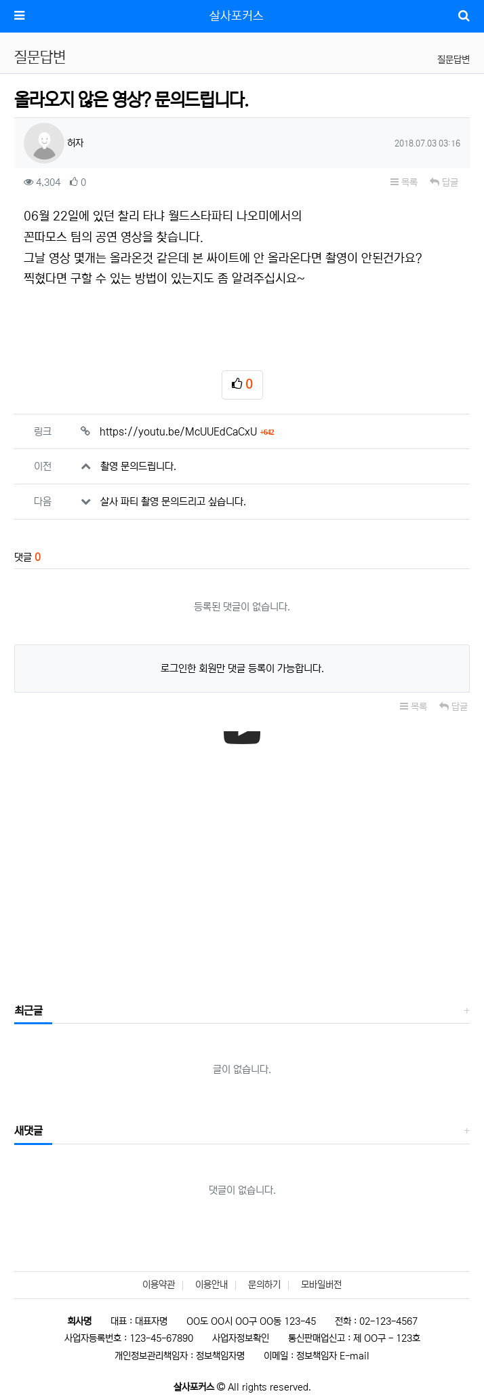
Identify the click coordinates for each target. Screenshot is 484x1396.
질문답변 (453, 59)
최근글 (28, 1011)
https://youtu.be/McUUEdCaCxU (187, 432)
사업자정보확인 (240, 1338)
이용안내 (211, 1284)
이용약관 (158, 1284)
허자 (53, 143)
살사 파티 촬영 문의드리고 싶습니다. (173, 501)
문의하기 (264, 1284)
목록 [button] (404, 182)
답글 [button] (444, 182)
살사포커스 (236, 16)
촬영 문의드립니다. (138, 466)
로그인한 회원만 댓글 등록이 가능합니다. (242, 668)
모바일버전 (321, 1284)
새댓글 (28, 1131)
